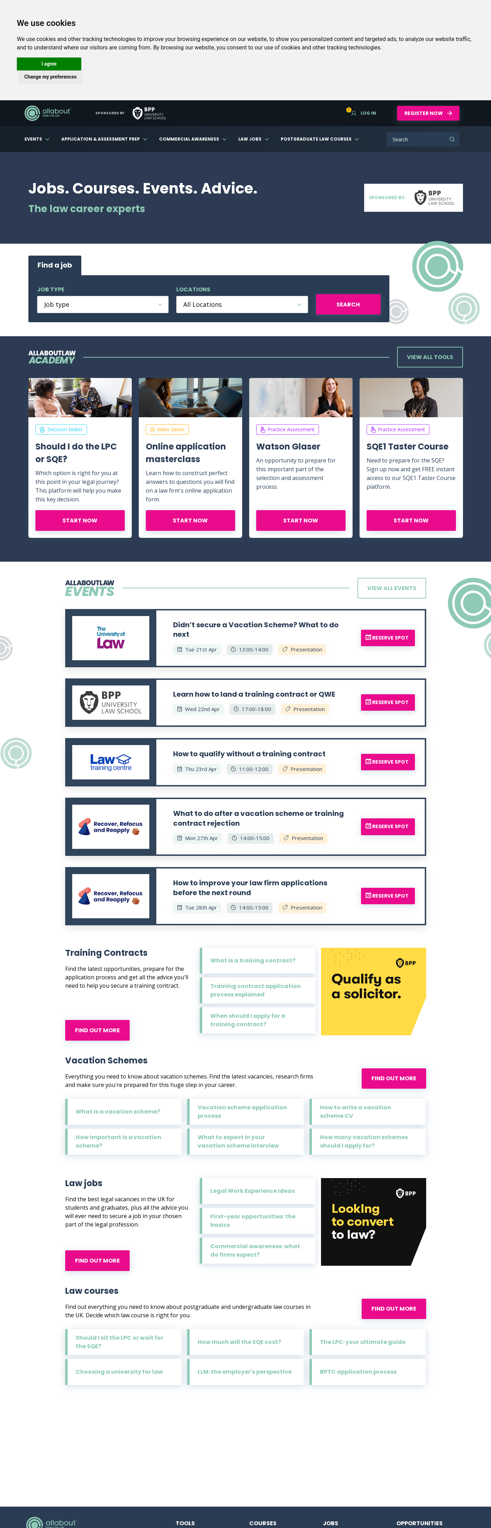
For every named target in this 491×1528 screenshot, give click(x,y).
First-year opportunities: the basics (252, 1220)
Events (33, 139)
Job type (50, 289)
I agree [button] (48, 64)
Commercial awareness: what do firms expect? (255, 1250)
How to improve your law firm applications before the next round (250, 888)
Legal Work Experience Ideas (252, 1191)
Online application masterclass (186, 453)
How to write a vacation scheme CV (355, 1111)
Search (452, 139)
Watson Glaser (288, 446)
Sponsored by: (413, 198)
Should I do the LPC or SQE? (76, 453)
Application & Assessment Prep (100, 139)
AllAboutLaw (48, 113)
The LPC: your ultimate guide (362, 1342)
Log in (363, 113)
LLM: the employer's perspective (245, 1372)
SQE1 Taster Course (408, 446)
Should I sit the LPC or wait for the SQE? (119, 1342)
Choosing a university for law (119, 1372)
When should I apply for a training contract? (247, 1020)
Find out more (97, 1030)
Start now (79, 520)
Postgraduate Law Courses (316, 139)
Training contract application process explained (255, 990)
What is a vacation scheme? (118, 1112)
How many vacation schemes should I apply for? (364, 1141)
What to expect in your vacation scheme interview (238, 1141)
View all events (391, 588)
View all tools (430, 357)
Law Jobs (249, 139)
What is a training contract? (252, 960)
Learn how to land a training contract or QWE (254, 694)
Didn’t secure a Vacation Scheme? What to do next (256, 630)
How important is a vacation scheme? (118, 1141)
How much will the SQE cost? (239, 1342)
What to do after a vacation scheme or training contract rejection (258, 818)
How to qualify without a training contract (249, 754)
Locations (193, 289)
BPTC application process (358, 1372)
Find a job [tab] (54, 265)
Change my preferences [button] (50, 77)
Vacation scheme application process (242, 1111)
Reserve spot (387, 637)
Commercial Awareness (189, 139)
